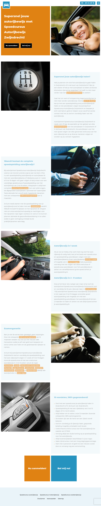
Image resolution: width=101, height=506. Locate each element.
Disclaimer (41, 498)
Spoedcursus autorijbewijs (29, 495)
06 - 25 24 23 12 (87, 3)
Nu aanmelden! (37, 468)
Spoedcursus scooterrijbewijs (71, 495)
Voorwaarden (51, 498)
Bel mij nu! (64, 468)
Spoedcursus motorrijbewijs (49, 495)
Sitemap (61, 498)
